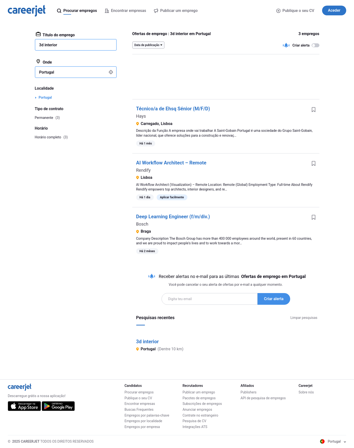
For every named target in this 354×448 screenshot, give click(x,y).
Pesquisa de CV (194, 421)
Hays (141, 116)
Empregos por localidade (143, 421)
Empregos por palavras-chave (146, 415)
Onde (44, 62)
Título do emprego (55, 34)
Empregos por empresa (142, 427)
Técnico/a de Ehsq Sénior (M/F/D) (173, 109)
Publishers (248, 392)
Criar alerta (274, 298)
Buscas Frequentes (138, 409)
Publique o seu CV (295, 10)
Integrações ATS (194, 427)
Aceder (334, 10)
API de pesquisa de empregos (263, 398)
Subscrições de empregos (202, 404)
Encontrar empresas (139, 404)
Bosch (142, 224)
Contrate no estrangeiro (200, 415)
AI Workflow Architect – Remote (171, 163)
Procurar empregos (138, 392)
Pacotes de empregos (199, 398)
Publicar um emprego (198, 392)
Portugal (45, 97)
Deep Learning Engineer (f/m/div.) (173, 216)
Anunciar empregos (197, 409)
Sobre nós (306, 392)
